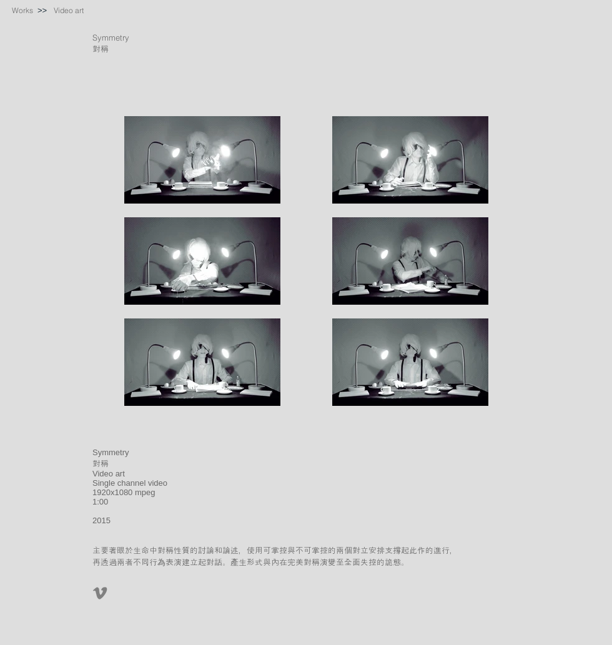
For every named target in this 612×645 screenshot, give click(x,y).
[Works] (22, 10)
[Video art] (68, 10)
